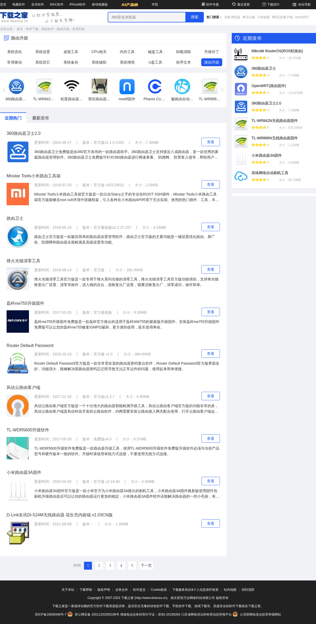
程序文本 (183, 62)
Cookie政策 (159, 590)
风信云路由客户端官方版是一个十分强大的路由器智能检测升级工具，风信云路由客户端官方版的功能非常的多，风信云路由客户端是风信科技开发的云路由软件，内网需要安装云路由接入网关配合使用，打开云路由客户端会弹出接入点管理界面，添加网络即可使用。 (126, 409)
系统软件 (47, 29)
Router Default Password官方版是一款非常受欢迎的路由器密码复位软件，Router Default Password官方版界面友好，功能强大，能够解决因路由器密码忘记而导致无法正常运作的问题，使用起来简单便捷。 (126, 366)
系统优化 (14, 52)
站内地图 (230, 590)
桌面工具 (70, 52)
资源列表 (78, 29)
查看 (210, 142)
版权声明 (103, 590)
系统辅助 (99, 62)
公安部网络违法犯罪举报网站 (257, 614)
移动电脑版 (100, 4)
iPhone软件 (78, 4)
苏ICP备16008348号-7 (51, 614)
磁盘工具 (155, 52)
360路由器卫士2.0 (24, 133)
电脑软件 (18, 4)
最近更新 (240, 4)
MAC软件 (56, 4)
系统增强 (127, 62)
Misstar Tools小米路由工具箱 (34, 176)
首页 (3, 4)
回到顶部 (248, 590)
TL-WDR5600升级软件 (28, 430)
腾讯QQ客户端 (282, 17)
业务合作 (121, 590)
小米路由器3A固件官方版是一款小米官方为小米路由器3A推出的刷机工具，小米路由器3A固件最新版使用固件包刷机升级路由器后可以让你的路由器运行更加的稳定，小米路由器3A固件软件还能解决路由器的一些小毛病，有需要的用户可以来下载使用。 (126, 494)
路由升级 (63, 29)
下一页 (146, 566)
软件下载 (32, 29)
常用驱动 (14, 62)
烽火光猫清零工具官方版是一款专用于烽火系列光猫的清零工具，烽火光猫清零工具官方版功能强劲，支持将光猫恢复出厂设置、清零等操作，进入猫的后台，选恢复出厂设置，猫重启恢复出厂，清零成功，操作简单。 (126, 282)
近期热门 (13, 118)
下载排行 (270, 4)
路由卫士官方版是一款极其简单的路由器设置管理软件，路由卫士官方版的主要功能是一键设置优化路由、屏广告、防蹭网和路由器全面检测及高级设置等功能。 (124, 239)
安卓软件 (37, 4)
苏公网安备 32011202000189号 (93, 614)
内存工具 (127, 52)
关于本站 (68, 590)
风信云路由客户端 (23, 387)
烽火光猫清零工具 (23, 261)
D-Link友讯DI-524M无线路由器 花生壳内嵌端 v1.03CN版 (60, 515)
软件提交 (139, 590)
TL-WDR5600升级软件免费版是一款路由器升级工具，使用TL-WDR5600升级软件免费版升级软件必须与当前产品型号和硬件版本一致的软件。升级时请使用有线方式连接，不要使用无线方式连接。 (126, 451)
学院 (155, 4)
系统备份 (70, 62)
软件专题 (210, 4)
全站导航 (301, 4)
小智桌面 (263, 17)
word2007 (302, 17)
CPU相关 (99, 52)
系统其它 (42, 62)
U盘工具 (155, 62)
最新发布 (40, 118)
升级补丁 (211, 52)
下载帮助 (86, 590)
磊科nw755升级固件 (25, 303)
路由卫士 (15, 218)
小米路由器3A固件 (24, 472)
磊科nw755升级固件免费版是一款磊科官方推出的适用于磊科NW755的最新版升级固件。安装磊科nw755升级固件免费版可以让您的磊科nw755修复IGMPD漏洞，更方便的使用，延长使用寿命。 (126, 324)
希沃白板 (249, 17)
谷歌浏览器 (232, 17)
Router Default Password (30, 345)
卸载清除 (183, 52)
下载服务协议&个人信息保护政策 (195, 590)
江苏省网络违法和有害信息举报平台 (206, 614)
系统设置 (42, 52)
